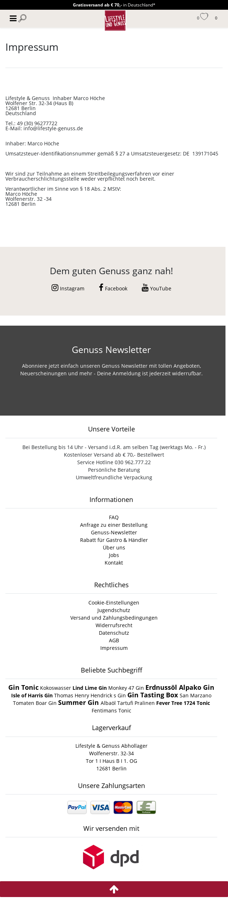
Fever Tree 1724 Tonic (183, 703)
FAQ (114, 517)
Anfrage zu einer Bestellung (114, 524)
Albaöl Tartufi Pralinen (128, 703)
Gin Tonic (23, 687)
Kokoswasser (55, 687)
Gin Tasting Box (153, 695)
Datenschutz (114, 632)
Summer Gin (79, 702)
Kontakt (114, 562)
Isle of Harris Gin (32, 695)
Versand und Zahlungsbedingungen (114, 617)
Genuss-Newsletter (114, 532)
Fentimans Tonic (111, 710)
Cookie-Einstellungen (113, 602)
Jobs (114, 555)
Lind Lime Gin (90, 687)
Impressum (114, 647)
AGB (114, 640)
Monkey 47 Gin (126, 687)
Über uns (114, 547)
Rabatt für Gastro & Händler (114, 540)
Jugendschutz (113, 610)
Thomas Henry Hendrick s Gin (90, 695)
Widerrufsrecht (114, 625)
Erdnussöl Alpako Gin (179, 687)
